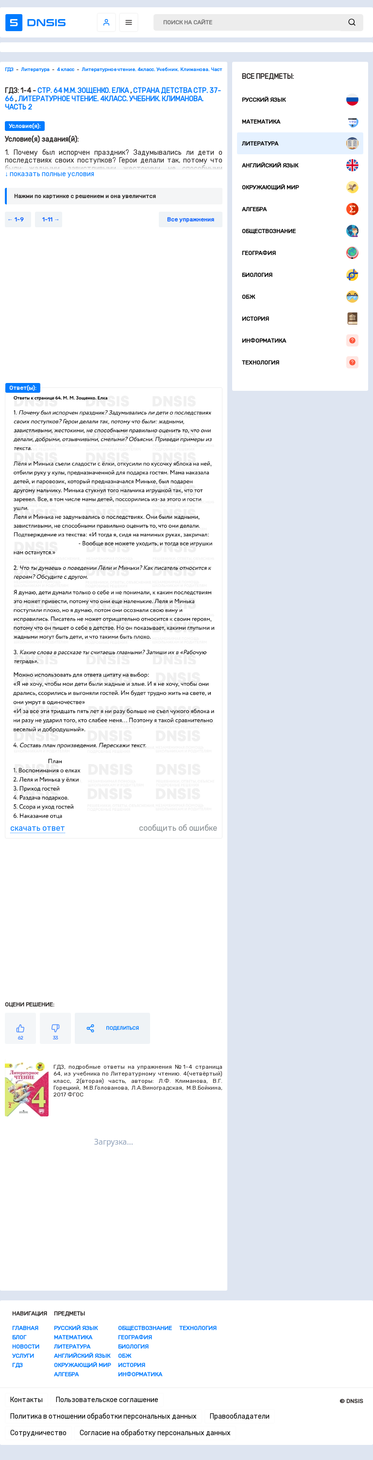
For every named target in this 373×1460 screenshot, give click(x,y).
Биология (300, 275)
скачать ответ (37, 828)
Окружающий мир (300, 187)
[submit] (351, 22)
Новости (25, 1346)
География (300, 253)
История (300, 318)
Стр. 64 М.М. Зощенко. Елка (83, 91)
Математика (300, 121)
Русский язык (300, 99)
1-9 (19, 219)
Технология (300, 362)
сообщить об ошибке (178, 828)
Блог (19, 1337)
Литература (300, 143)
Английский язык (300, 165)
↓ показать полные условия (49, 174)
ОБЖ (300, 297)
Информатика (300, 340)
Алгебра (300, 209)
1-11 (47, 219)
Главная (25, 1328)
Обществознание (300, 231)
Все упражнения (190, 219)
